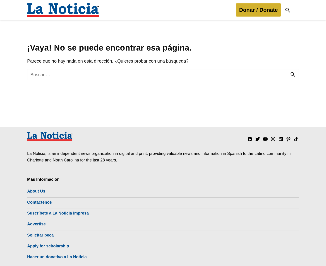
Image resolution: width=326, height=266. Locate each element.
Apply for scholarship (48, 246)
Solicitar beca (40, 235)
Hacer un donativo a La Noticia (57, 257)
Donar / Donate (258, 10)
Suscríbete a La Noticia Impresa (58, 213)
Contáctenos (39, 202)
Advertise (36, 224)
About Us (36, 191)
